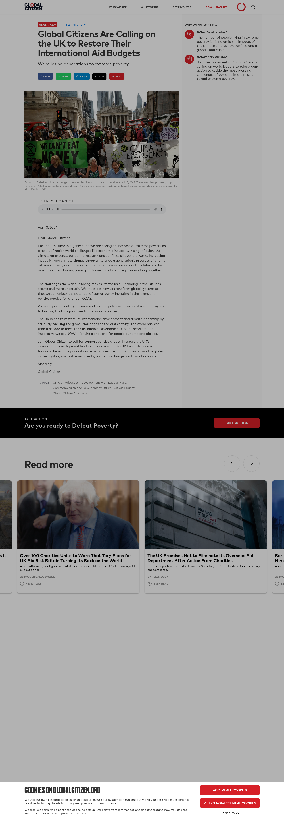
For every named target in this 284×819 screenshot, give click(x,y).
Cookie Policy (229, 813)
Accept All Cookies (230, 790)
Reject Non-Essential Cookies (230, 803)
